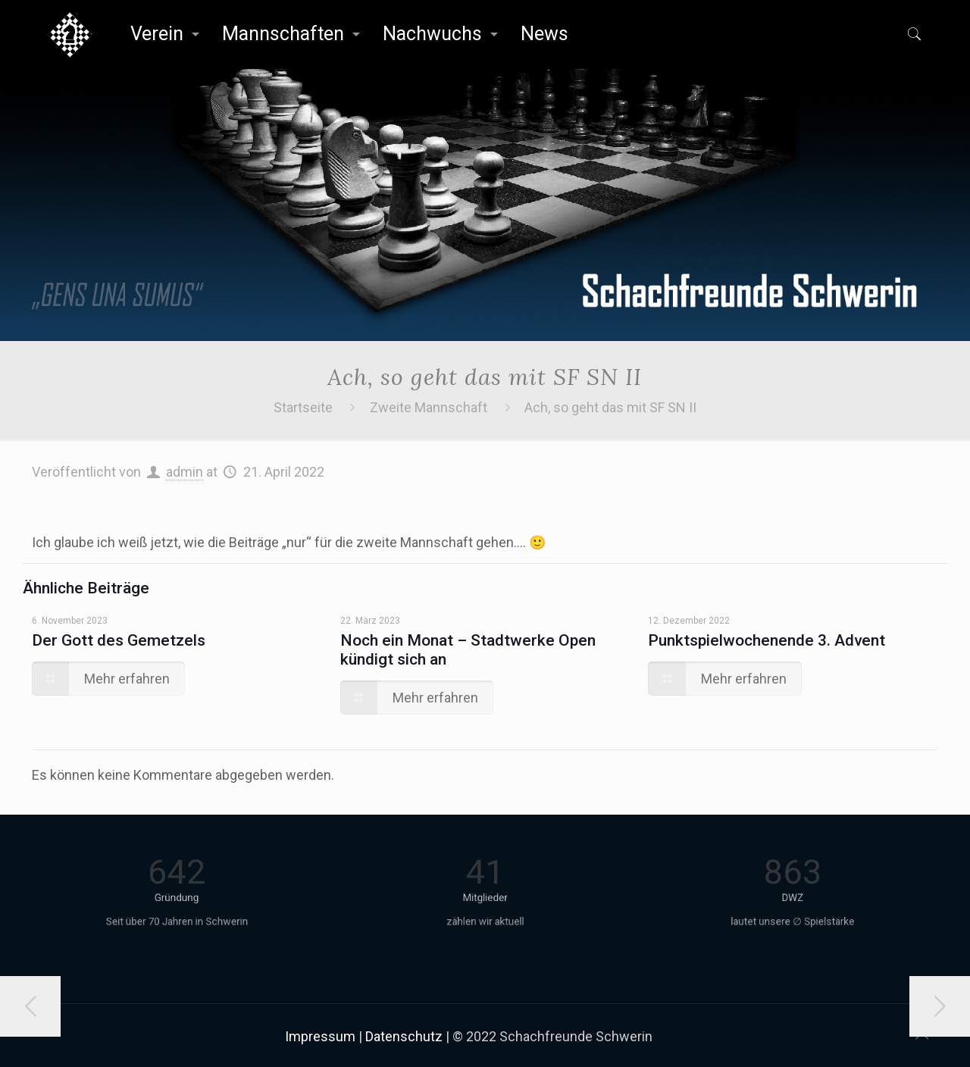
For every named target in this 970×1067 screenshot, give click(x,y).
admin (184, 472)
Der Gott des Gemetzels (118, 640)
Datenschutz (404, 1036)
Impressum (320, 1036)
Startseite (303, 407)
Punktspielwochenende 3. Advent (766, 640)
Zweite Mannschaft (428, 407)
